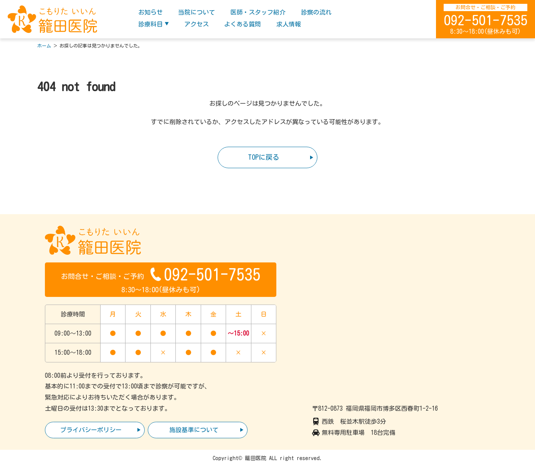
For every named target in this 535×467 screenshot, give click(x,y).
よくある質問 (242, 24)
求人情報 (288, 24)
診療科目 (150, 24)
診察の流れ (316, 12)
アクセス (196, 24)
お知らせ (150, 12)
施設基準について (193, 430)
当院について (196, 12)
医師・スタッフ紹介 (258, 12)
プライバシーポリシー (91, 430)
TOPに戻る (263, 157)
